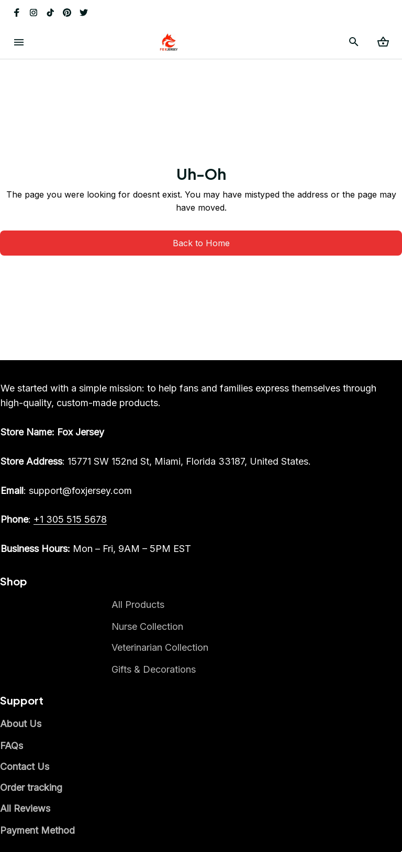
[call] (70, 519)
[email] (66, 490)
